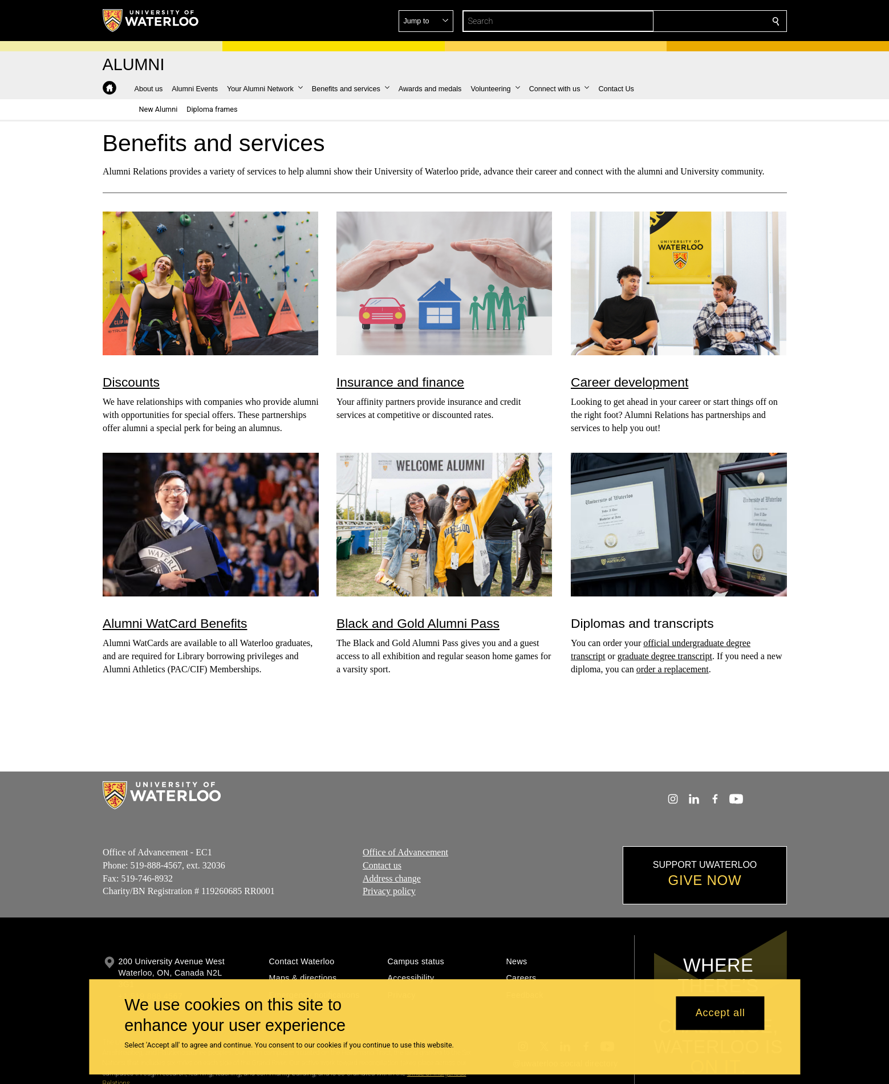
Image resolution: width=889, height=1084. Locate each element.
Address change (392, 878)
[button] (693, 21)
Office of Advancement (405, 852)
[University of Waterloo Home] (151, 20)
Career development (629, 381)
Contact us (382, 865)
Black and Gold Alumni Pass (418, 623)
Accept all (720, 1013)
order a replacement (672, 669)
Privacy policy (389, 891)
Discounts (131, 381)
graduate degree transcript (665, 656)
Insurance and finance (400, 381)
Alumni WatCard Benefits (175, 623)
